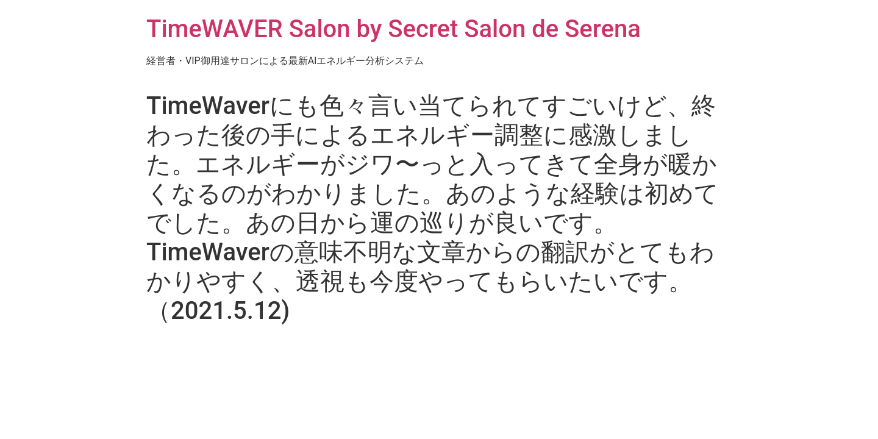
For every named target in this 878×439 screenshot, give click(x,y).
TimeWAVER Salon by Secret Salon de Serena (393, 29)
